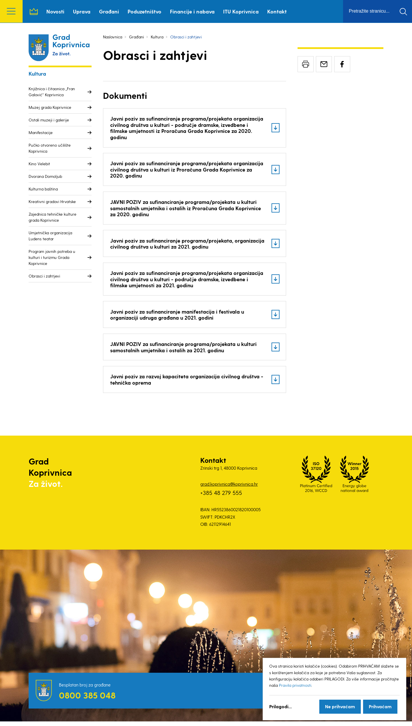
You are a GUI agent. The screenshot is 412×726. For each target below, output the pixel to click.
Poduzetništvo (145, 11)
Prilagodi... (280, 706)
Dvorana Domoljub (45, 176)
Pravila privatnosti (295, 685)
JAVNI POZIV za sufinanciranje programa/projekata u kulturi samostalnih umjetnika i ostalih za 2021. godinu (184, 351)
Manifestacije (41, 132)
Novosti (56, 11)
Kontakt (277, 11)
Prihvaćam (380, 706)
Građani (109, 11)
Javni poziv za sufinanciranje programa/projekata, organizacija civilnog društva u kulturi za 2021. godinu (175, 245)
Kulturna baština (43, 188)
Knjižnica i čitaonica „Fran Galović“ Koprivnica (52, 91)
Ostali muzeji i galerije (49, 119)
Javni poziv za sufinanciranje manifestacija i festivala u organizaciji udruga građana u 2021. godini (178, 318)
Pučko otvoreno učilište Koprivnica (50, 148)
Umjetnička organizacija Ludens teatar (50, 235)
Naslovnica (34, 11)
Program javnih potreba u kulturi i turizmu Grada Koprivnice (52, 257)
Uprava (82, 11)
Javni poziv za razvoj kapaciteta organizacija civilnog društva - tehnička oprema (186, 383)
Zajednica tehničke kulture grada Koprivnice (52, 217)
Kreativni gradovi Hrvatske (52, 201)
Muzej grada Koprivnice (50, 107)
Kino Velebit (39, 163)
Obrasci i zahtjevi (44, 276)
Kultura (157, 36)
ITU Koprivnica (241, 11)
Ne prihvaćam (340, 706)
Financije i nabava (192, 11)
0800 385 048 (87, 699)
